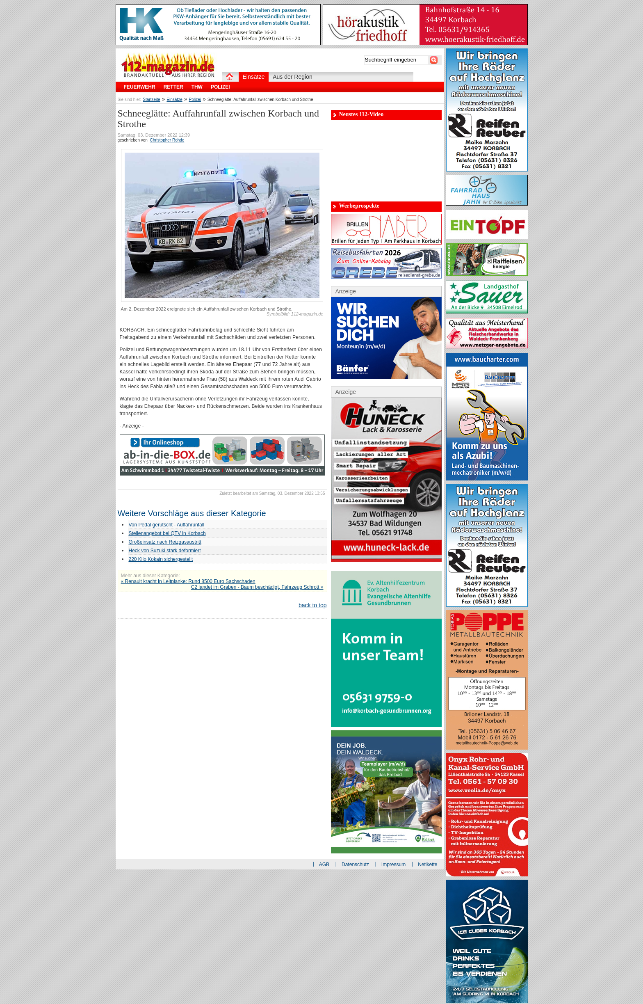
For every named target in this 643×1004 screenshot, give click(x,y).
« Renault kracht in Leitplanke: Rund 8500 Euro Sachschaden (188, 581)
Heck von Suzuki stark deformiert (165, 550)
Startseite (151, 99)
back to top (313, 605)
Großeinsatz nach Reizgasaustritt (165, 542)
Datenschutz (355, 864)
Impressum (393, 864)
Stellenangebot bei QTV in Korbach (167, 533)
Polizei (195, 99)
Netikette (427, 864)
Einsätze (174, 99)
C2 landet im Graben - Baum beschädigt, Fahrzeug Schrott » (257, 587)
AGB (324, 864)
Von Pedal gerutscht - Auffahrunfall (167, 525)
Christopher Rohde (167, 140)
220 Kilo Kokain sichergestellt (161, 559)
